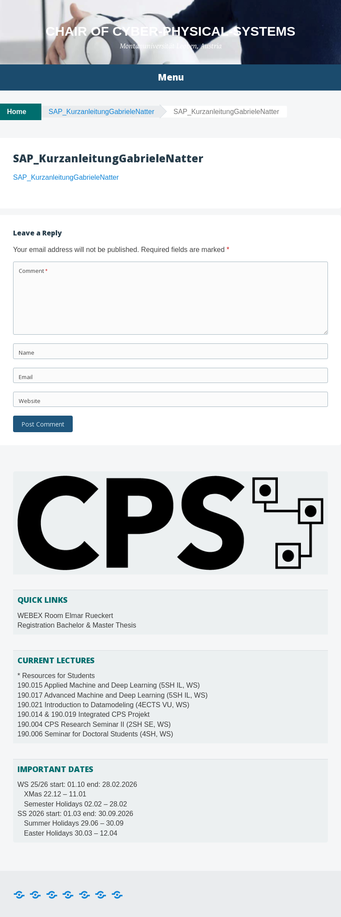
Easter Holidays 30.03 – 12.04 (70, 833)
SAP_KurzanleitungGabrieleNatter (101, 111)
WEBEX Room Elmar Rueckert (65, 615)
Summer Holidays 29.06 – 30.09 (74, 823)
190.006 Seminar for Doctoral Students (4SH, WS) (95, 734)
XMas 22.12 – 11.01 (55, 794)
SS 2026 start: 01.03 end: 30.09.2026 (75, 813)
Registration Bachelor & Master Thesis (76, 625)
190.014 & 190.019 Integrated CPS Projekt (83, 714)
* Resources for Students (56, 675)
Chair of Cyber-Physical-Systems (170, 31)
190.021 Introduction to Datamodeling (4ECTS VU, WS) (103, 705)
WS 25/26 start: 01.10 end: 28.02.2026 (77, 784)
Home (16, 111)
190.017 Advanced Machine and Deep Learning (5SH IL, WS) (112, 695)
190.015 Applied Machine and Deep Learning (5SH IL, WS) (108, 685)
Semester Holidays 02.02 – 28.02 (75, 804)
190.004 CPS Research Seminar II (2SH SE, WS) (94, 724)
